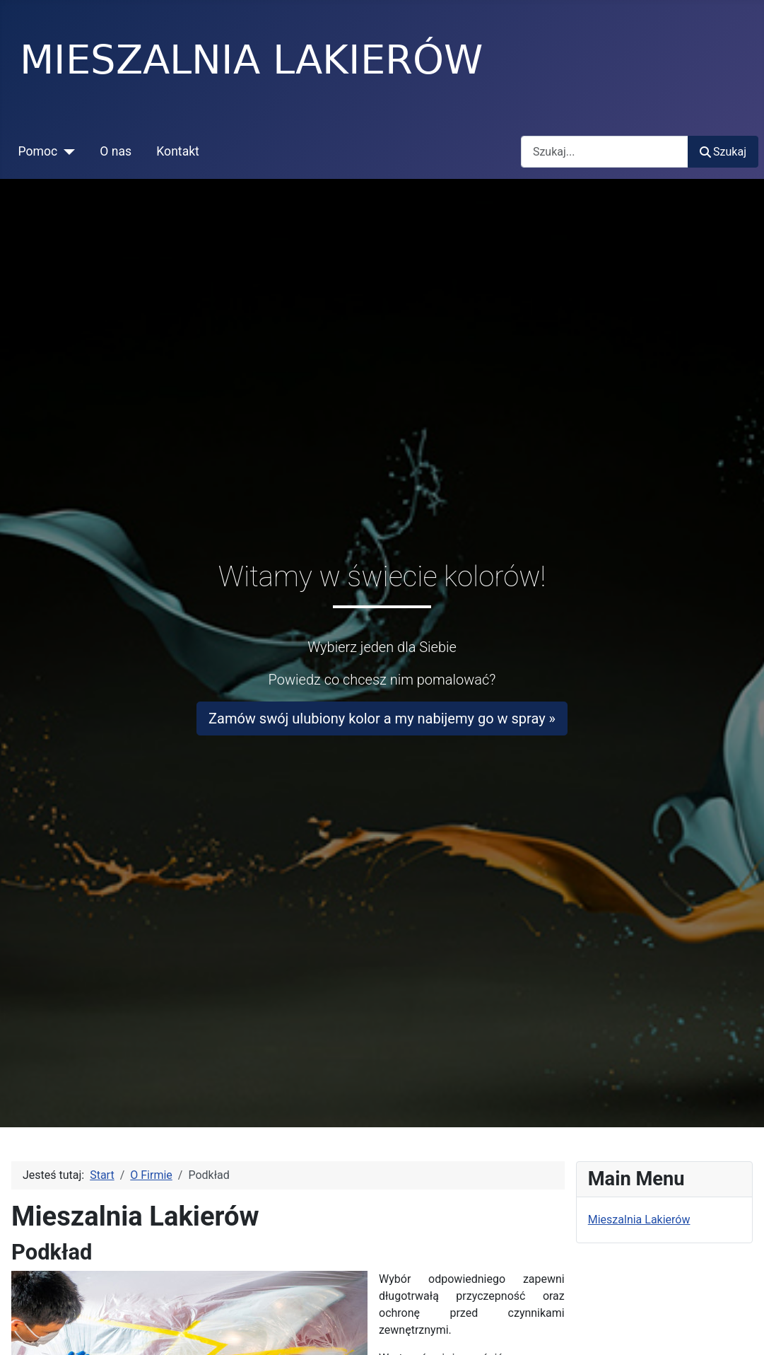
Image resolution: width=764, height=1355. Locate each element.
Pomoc (38, 151)
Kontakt (177, 151)
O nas (115, 151)
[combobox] (604, 152)
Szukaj (723, 151)
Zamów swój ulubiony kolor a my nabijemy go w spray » (382, 718)
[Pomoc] (66, 151)
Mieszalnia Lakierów (639, 1219)
